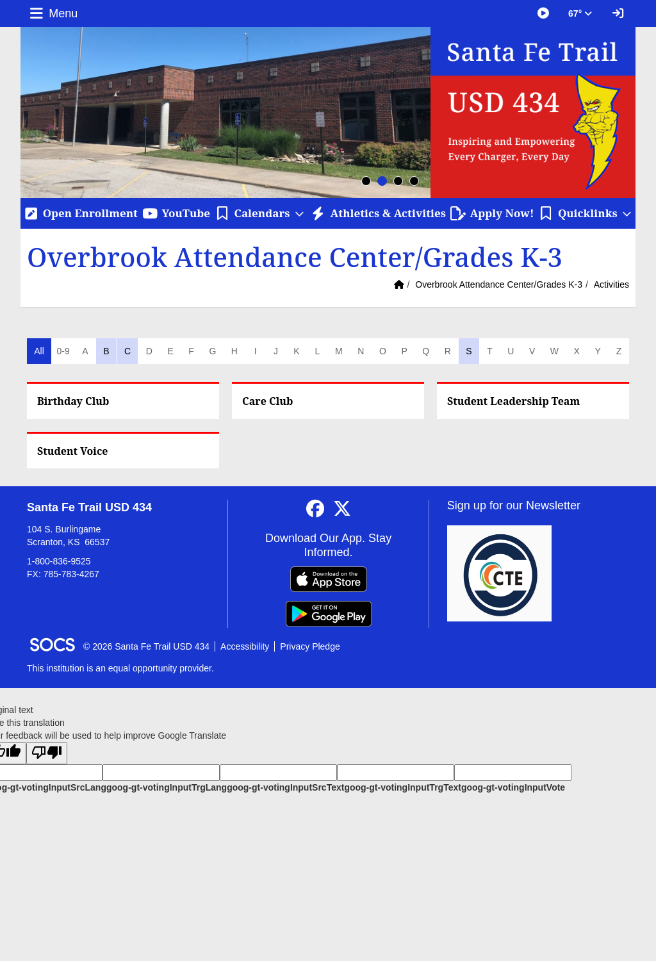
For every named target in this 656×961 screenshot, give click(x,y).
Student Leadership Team (513, 401)
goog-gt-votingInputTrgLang (166, 787)
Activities (611, 284)
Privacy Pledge (310, 646)
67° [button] (580, 13)
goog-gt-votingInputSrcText (285, 787)
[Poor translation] (46, 753)
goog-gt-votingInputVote (513, 787)
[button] (260, 213)
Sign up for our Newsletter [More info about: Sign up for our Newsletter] (513, 505)
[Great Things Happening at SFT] (543, 13)
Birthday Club (73, 401)
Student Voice (72, 451)
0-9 (62, 351)
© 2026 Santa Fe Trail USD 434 (146, 646)
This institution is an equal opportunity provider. (120, 668)
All (39, 351)
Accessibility (244, 646)
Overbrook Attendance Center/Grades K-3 (498, 284)
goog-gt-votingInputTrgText (402, 787)
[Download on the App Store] (328, 579)
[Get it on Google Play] (329, 614)
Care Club (267, 401)
